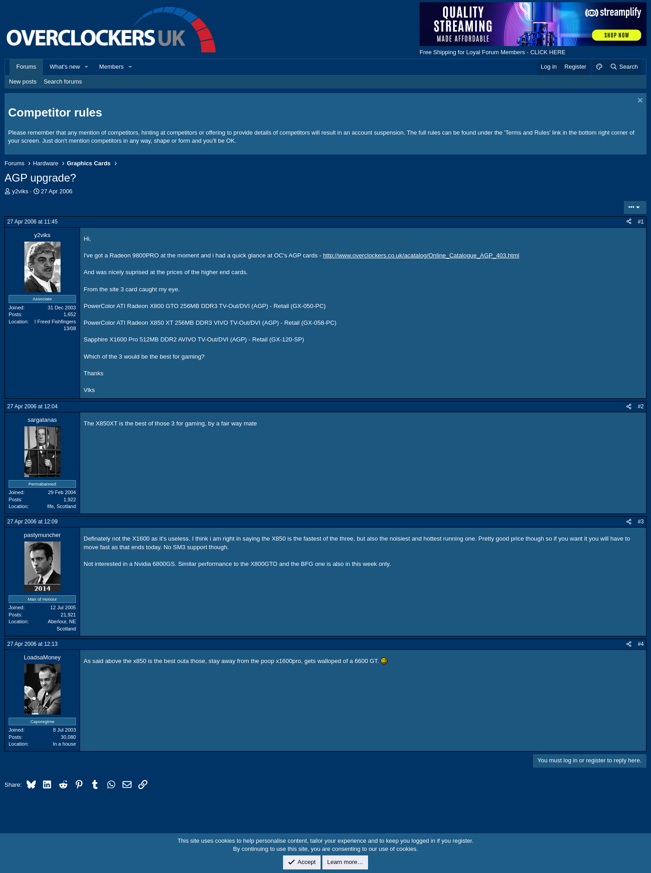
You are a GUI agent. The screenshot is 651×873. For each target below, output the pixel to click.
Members (111, 66)
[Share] (629, 222)
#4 (641, 644)
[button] (87, 67)
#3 (641, 521)
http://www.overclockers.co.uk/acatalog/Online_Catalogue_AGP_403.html (421, 255)
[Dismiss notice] (639, 101)
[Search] (624, 67)
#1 (641, 222)
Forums (26, 66)
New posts (23, 81)
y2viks (20, 191)
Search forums (63, 81)
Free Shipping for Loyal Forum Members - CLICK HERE (493, 52)
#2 (641, 406)
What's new (65, 66)
